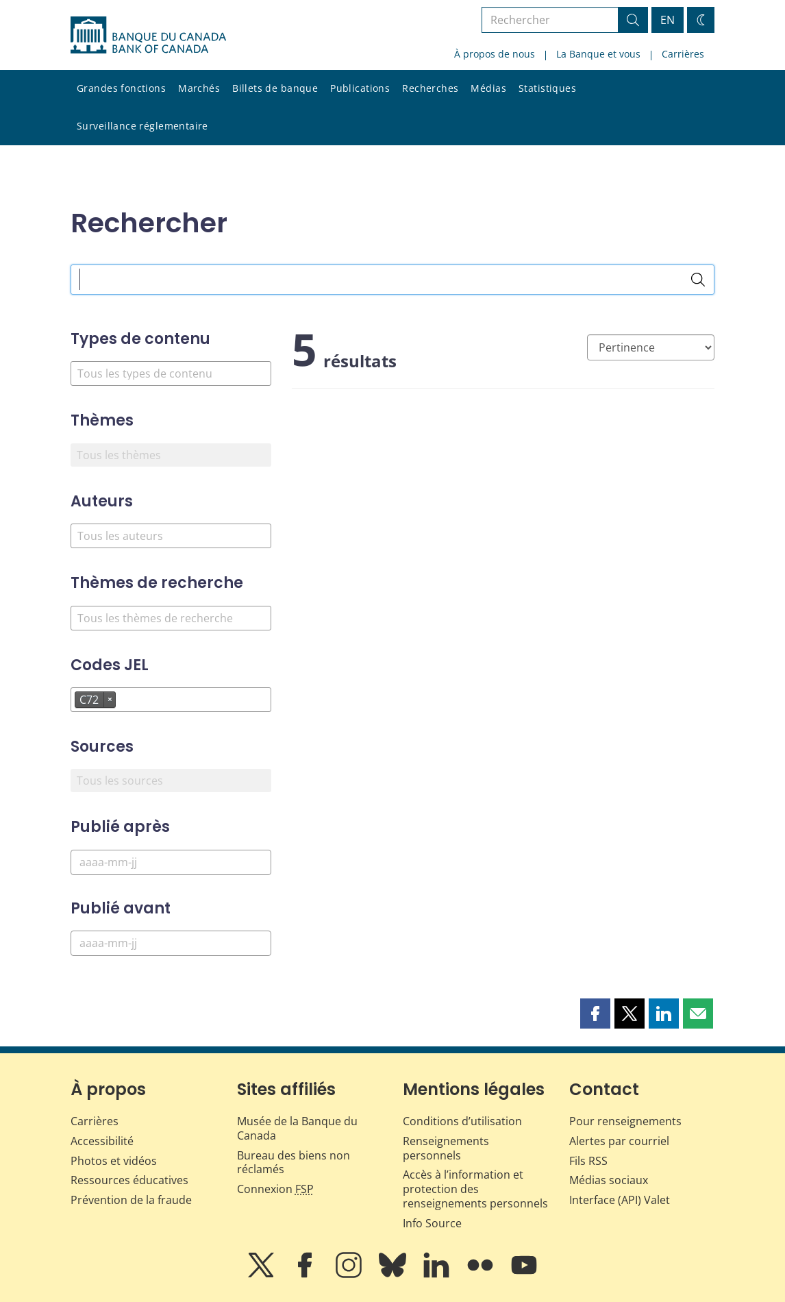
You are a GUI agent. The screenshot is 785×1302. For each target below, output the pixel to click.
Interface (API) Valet (619, 1199)
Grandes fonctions (121, 88)
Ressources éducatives (129, 1180)
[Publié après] (171, 862)
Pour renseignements (625, 1121)
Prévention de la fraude (131, 1199)
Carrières (683, 53)
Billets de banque (275, 88)
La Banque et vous (598, 53)
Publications (360, 88)
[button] (595, 1013)
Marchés (199, 88)
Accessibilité (102, 1141)
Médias (488, 88)
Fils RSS (588, 1160)
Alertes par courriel (619, 1141)
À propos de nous (494, 53)
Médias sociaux (608, 1180)
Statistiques (547, 88)
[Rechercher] (698, 280)
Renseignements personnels (446, 1148)
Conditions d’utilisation (462, 1121)
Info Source (432, 1223)
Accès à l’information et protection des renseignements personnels (475, 1189)
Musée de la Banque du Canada (297, 1128)
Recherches (430, 88)
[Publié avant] (171, 943)
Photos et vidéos (114, 1160)
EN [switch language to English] (667, 19)
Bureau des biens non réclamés (293, 1162)
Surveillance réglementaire (142, 125)
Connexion (275, 1188)
